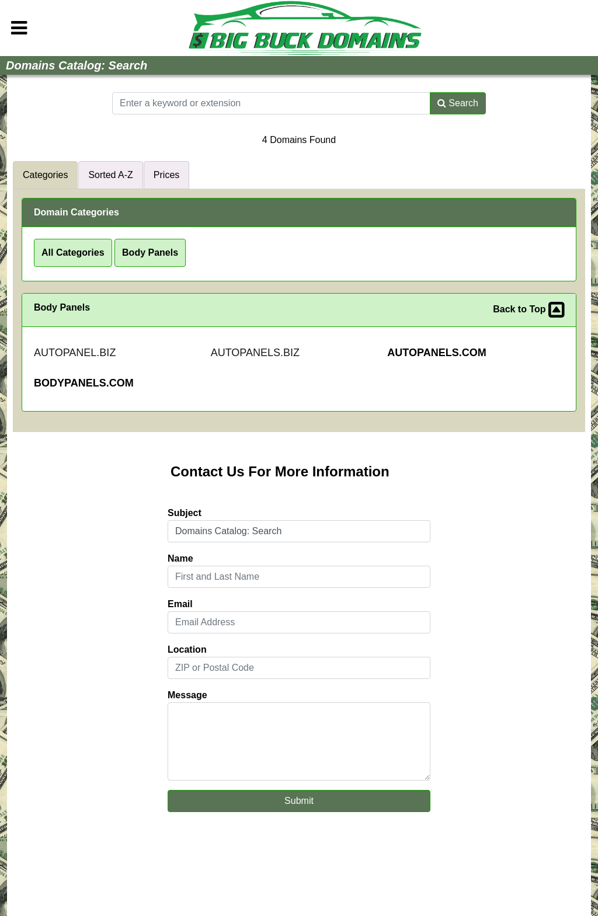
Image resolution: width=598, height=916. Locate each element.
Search (457, 103)
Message (187, 695)
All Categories (73, 252)
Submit (299, 801)
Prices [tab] (166, 175)
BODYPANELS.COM (84, 383)
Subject (184, 513)
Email (180, 604)
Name (180, 558)
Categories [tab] (45, 175)
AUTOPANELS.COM (436, 352)
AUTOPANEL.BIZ (75, 352)
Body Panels (150, 252)
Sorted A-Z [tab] (110, 175)
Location (187, 649)
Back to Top (528, 310)
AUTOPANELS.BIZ (255, 352)
